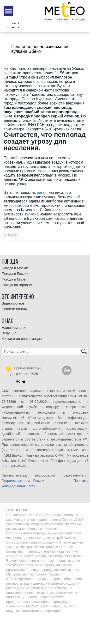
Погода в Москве (15, 268)
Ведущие (9, 333)
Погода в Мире (14, 279)
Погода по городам (17, 285)
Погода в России (15, 273)
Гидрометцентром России (23, 481)
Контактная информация (22, 339)
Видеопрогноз (13, 303)
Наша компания (14, 328)
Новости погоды (15, 309)
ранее (42, 192)
